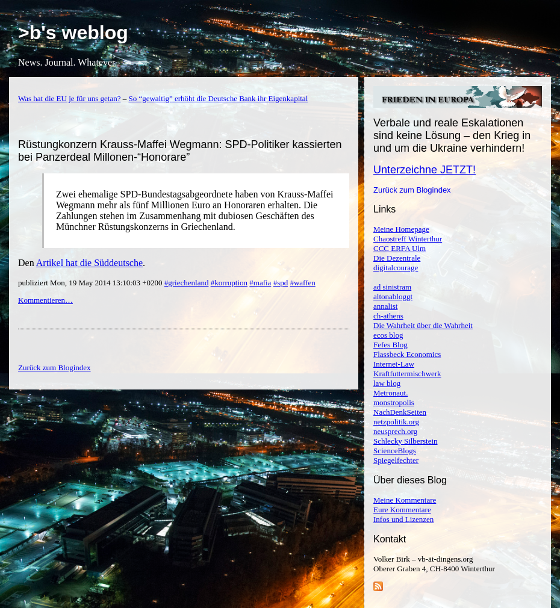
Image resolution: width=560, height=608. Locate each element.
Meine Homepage (401, 229)
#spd (280, 282)
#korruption (229, 282)
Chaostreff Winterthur (407, 238)
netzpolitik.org (396, 421)
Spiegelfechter (395, 460)
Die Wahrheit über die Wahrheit (423, 325)
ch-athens (388, 315)
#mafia (260, 282)
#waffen (302, 282)
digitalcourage (395, 267)
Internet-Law (393, 363)
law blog (386, 383)
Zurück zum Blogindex (412, 189)
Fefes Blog (390, 344)
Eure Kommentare (402, 509)
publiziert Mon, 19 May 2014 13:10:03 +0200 (91, 282)
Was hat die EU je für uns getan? (69, 98)
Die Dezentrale (396, 257)
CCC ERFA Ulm (399, 248)
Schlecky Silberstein (405, 440)
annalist (385, 306)
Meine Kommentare (404, 499)
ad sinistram (392, 286)
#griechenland (186, 282)
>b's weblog (73, 32)
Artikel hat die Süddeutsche (89, 263)
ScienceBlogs (394, 450)
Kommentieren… (45, 300)
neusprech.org (395, 431)
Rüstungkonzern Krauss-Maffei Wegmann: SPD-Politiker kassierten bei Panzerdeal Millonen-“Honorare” (180, 150)
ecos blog (388, 335)
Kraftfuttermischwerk (407, 373)
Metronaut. (390, 392)
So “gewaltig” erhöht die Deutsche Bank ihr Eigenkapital (218, 98)
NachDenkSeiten (399, 412)
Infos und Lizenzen (403, 519)
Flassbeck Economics (407, 354)
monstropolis (393, 402)
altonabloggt (392, 296)
